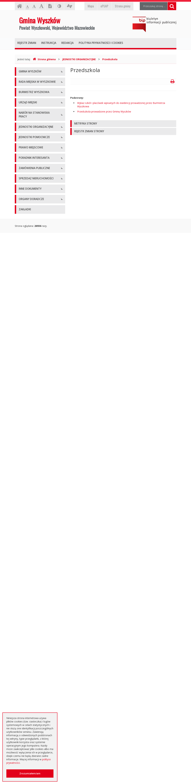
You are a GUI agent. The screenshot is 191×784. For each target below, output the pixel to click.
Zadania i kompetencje (31, 177)
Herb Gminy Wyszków (31, 87)
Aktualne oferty (27, 561)
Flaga (22, 95)
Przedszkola (109, 59)
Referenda (24, 437)
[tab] (123, 123)
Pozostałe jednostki (30, 336)
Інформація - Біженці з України (36, 709)
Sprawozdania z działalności (34, 193)
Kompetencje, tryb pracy (32, 128)
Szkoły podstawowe (30, 305)
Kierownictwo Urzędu (30, 242)
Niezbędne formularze (31, 287)
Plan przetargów (28, 528)
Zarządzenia (25, 185)
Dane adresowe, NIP (30, 226)
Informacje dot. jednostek (33, 369)
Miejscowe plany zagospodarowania (29, 397)
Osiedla (23, 362)
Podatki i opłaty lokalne (32, 414)
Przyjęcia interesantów (31, 201)
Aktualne (23, 504)
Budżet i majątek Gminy (32, 406)
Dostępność (25, 110)
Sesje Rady (25, 152)
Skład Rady (25, 136)
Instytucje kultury (28, 320)
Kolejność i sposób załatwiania (36, 463)
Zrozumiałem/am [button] (29, 773)
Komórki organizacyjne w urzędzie (38, 250)
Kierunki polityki (27, 602)
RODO (22, 690)
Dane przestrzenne (29, 445)
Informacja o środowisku (33, 610)
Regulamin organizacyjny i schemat (38, 234)
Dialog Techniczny (29, 520)
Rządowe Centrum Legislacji (34, 486)
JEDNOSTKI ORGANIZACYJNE (79, 59)
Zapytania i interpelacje (32, 144)
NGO (21, 645)
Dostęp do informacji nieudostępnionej (30, 627)
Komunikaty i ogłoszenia (32, 637)
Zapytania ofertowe (30, 535)
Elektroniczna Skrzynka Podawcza (37, 479)
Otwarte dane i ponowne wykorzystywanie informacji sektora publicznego (34, 664)
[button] (123, 123)
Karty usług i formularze (32, 471)
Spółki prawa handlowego (33, 328)
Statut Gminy (26, 388)
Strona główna (44, 59)
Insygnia (23, 103)
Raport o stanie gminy (31, 208)
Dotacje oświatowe (30, 675)
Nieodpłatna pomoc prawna (34, 682)
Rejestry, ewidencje (29, 587)
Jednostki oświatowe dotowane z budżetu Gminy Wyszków (37, 700)
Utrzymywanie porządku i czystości (38, 422)
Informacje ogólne (29, 79)
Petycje (23, 652)
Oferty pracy (25, 279)
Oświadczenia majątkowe (33, 618)
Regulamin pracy (28, 257)
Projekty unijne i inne (30, 595)
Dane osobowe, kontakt (32, 170)
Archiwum (24, 512)
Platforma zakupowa (30, 543)
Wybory (23, 430)
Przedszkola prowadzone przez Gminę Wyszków (104, 111)
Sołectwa (24, 354)
